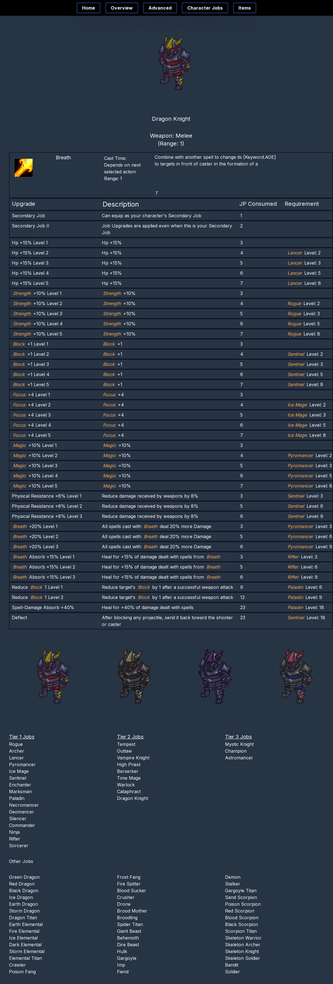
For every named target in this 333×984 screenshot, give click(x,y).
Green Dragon (24, 877)
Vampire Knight (133, 758)
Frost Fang (128, 877)
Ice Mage (19, 771)
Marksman (20, 791)
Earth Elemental (26, 924)
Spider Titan (130, 924)
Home (88, 8)
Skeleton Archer (242, 944)
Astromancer (239, 758)
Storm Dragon (24, 911)
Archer (16, 751)
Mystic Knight (239, 744)
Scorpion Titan (241, 931)
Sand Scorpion (241, 897)
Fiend (123, 971)
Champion (236, 751)
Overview (122, 8)
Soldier (232, 971)
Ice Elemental (23, 938)
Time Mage (129, 778)
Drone (123, 904)
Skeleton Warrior (243, 938)
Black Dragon (23, 890)
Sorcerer (18, 845)
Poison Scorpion (243, 904)
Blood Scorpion (241, 917)
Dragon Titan (23, 917)
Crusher (125, 897)
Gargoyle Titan (240, 890)
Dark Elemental (25, 944)
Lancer (16, 758)
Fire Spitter (129, 884)
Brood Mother (132, 911)
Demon (232, 877)
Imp (121, 965)
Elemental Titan (25, 958)
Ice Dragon (21, 897)
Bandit (231, 965)
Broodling (127, 917)
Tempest (126, 744)
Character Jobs (205, 8)
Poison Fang (22, 971)
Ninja (14, 832)
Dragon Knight (132, 798)
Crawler (17, 965)
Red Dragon (22, 884)
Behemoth (128, 938)
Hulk (122, 951)
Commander (22, 825)
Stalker (232, 884)
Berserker (127, 771)
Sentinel (17, 778)
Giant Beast (129, 931)
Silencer (17, 818)
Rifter (14, 839)
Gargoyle (126, 958)
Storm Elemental (26, 951)
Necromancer (24, 805)
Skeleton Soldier (242, 958)
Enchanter (20, 785)
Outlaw (124, 751)
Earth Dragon (23, 904)
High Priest (128, 764)
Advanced (160, 8)
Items (244, 8)
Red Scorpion (239, 911)
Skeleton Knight (242, 951)
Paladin (16, 798)
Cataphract (129, 791)
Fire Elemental (24, 931)
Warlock (126, 785)
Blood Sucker (131, 890)
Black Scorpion (241, 924)
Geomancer (21, 812)
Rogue (16, 744)
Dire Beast (128, 944)
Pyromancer (22, 764)
